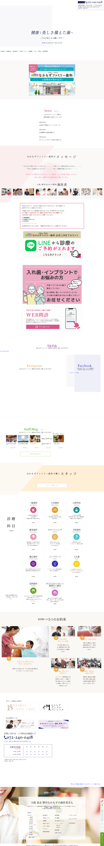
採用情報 (45, 51)
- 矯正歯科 (31, 828)
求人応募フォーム (59, 820)
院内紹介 (15, 51)
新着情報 (57, 830)
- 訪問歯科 (31, 834)
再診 (102, 827)
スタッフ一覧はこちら (52, 485)
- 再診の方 (58, 827)
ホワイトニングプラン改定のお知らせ (50, 140)
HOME (3, 51)
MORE (33, 522)
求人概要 (57, 818)
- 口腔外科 (31, 821)
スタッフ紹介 (37, 51)
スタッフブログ (73, 819)
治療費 (30, 51)
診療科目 (8, 51)
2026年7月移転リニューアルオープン (50, 125)
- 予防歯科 (31, 826)
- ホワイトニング (32, 825)
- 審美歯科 (31, 823)
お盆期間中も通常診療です (47, 132)
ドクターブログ (73, 815)
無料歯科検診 (46, 831)
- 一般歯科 (31, 817)
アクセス (45, 829)
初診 (102, 823)
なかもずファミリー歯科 (74, 372)
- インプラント (32, 830)
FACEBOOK (72, 823)
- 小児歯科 (31, 819)
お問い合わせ (58, 832)
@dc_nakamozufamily (4, 351)
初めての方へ (46, 823)
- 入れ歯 (30, 832)
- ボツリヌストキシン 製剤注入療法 (33, 837)
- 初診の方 (58, 825)
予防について (23, 51)
